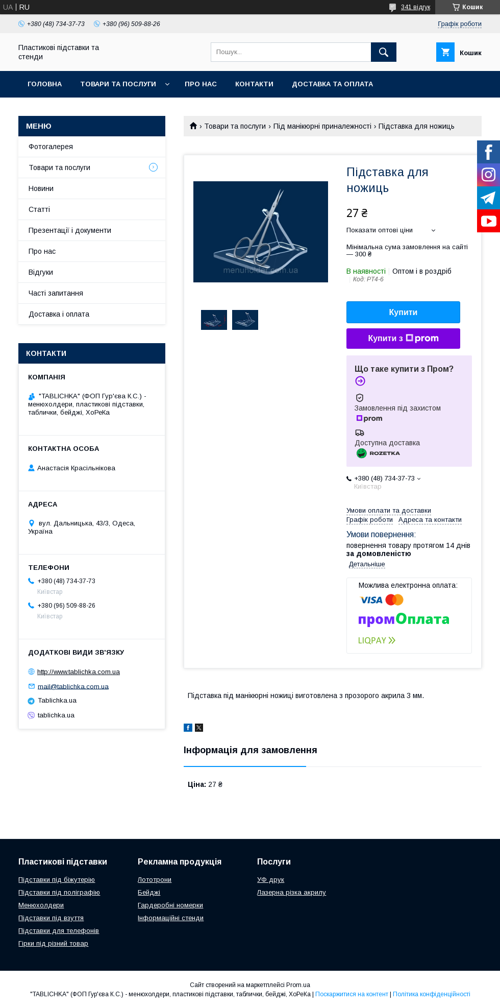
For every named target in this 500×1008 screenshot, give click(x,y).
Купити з (403, 338)
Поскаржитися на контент (351, 994)
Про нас (201, 84)
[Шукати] (383, 52)
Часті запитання (56, 293)
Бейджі (149, 892)
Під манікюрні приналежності (322, 126)
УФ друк (270, 879)
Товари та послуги (118, 84)
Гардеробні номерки (170, 905)
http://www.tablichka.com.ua (78, 672)
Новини (41, 188)
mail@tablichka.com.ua (73, 686)
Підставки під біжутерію (56, 879)
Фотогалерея (51, 146)
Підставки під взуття (51, 918)
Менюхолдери (41, 905)
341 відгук (415, 7)
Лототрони (154, 879)
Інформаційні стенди (171, 918)
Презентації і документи (70, 230)
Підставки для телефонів (58, 930)
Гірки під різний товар (53, 943)
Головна (45, 84)
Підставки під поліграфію (59, 892)
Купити (403, 312)
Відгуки (41, 272)
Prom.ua (298, 985)
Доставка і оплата (59, 314)
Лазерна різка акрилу (291, 892)
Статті (39, 209)
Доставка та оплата (332, 84)
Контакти (254, 84)
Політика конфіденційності (431, 994)
